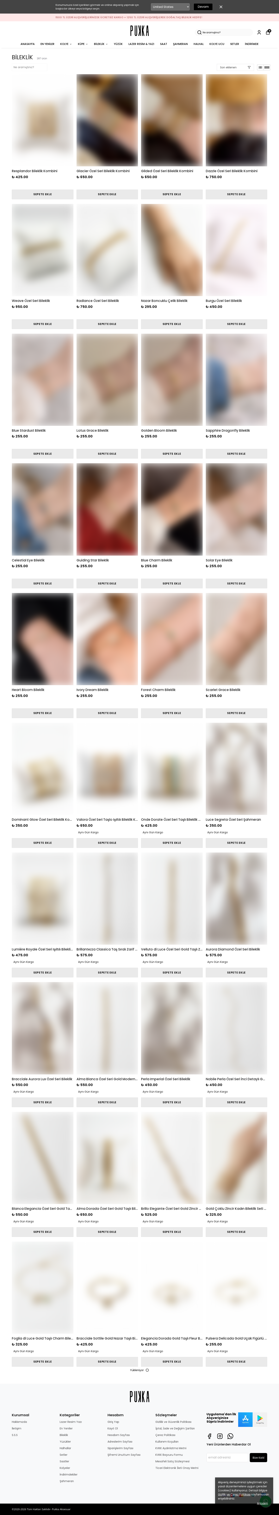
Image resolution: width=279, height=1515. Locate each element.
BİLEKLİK (101, 44)
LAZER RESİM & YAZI (141, 44)
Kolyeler (65, 1468)
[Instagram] (220, 1436)
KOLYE (66, 44)
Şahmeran (67, 1481)
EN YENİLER (47, 44)
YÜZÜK (118, 44)
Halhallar (65, 1448)
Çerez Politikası (165, 1435)
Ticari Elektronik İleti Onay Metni (176, 1468)
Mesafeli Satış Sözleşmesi (172, 1461)
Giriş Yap (113, 1422)
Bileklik (64, 1435)
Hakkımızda (19, 1422)
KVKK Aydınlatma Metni (170, 1448)
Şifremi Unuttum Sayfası (124, 1455)
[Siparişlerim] (259, 32)
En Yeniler (66, 1428)
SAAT (163, 44)
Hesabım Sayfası (119, 1435)
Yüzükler (65, 1442)
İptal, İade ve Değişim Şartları (175, 1428)
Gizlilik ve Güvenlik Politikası (173, 1422)
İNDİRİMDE (251, 44)
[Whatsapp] (230, 1436)
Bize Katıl (258, 1458)
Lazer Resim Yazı (71, 1422)
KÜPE (83, 44)
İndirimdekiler (69, 1474)
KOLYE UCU (216, 44)
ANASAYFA (28, 44)
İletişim (16, 1428)
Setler (63, 1455)
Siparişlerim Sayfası (120, 1448)
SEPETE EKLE (42, 194)
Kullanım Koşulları (166, 1442)
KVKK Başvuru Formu (169, 1455)
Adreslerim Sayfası (120, 1442)
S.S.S (15, 1435)
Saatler (64, 1461)
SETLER (234, 44)
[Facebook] (209, 1436)
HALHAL (199, 44)
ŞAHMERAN (180, 44)
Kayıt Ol (113, 1428)
